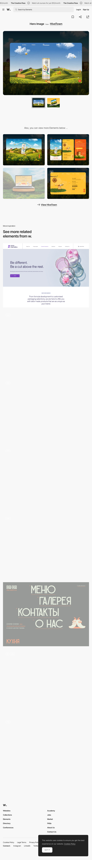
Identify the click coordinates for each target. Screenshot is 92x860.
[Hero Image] (46, 275)
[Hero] (46, 411)
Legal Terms (21, 842)
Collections (7, 815)
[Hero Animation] (46, 343)
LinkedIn (27, 846)
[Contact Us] (68, 183)
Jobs (49, 815)
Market (50, 819)
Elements (6, 819)
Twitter (35, 846)
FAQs (49, 823)
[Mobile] (68, 149)
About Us (51, 827)
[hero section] (46, 614)
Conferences (8, 827)
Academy (51, 811)
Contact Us (51, 832)
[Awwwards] (8, 10)
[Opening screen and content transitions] (46, 682)
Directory (6, 823)
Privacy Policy (34, 842)
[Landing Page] (46, 546)
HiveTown (56, 23)
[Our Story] (24, 183)
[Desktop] (24, 149)
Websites (6, 811)
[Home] (46, 750)
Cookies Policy (8, 842)
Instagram (17, 846)
